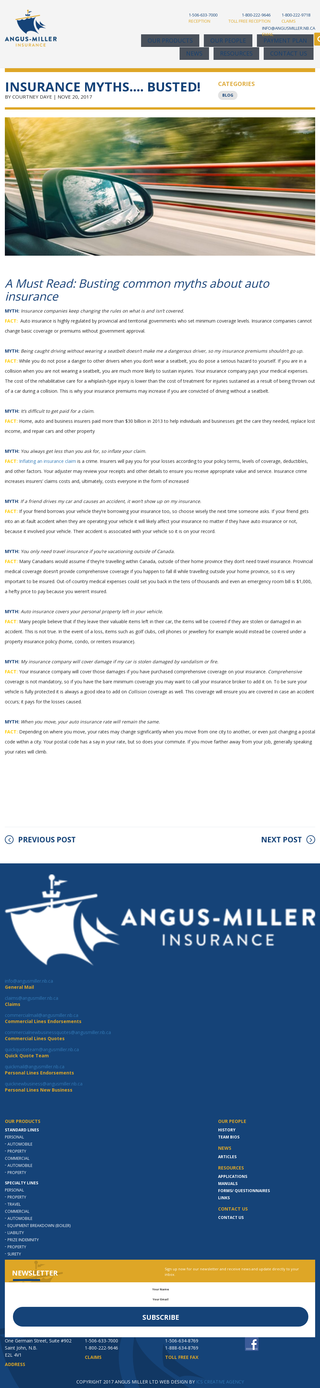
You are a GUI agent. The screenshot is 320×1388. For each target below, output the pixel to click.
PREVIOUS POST (40, 839)
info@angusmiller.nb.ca (29, 981)
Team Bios (228, 1137)
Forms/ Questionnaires (244, 1190)
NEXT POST (288, 839)
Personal (14, 1137)
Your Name (160, 1289)
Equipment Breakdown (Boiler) (39, 1225)
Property (16, 1151)
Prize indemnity (23, 1240)
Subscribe (160, 1317)
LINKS (224, 1198)
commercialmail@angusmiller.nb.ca (41, 1015)
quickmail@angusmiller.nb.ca (34, 1066)
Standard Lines (22, 1130)
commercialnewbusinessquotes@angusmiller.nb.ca (58, 1032)
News (194, 53)
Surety (14, 1254)
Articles (227, 1156)
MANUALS (227, 1183)
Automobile (19, 1144)
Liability (15, 1232)
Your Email (161, 1299)
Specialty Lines (21, 1183)
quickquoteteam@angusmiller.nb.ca (42, 1049)
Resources (236, 53)
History (227, 1130)
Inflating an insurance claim (47, 461)
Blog (227, 95)
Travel (14, 1204)
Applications (232, 1176)
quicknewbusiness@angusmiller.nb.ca (44, 1084)
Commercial (17, 1158)
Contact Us (288, 53)
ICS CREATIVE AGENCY (220, 1382)
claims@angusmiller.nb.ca (31, 998)
